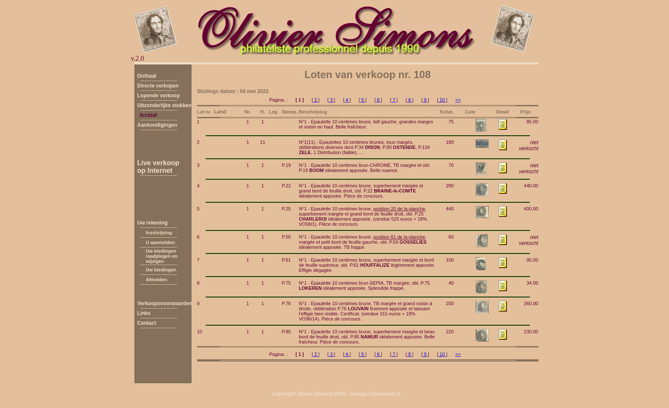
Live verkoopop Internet (158, 166)
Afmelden (156, 279)
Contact (147, 323)
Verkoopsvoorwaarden (164, 303)
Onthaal (147, 76)
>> (458, 99)
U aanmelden (160, 242)
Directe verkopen (158, 86)
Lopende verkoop (158, 96)
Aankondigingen (157, 125)
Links (144, 313)
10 (442, 99)
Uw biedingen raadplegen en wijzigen (162, 256)
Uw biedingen (161, 269)
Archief (148, 115)
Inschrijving (159, 232)
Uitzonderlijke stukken (164, 105)
